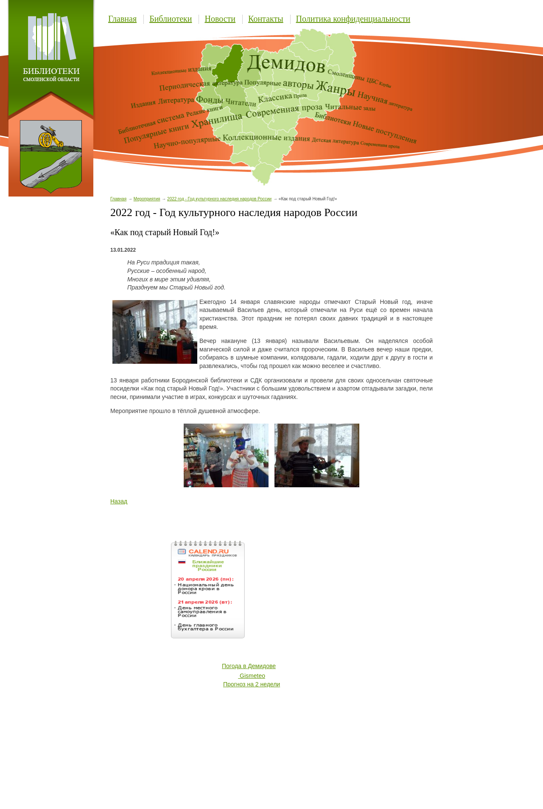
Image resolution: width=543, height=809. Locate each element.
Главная (122, 18)
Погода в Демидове (249, 666)
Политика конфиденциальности (353, 18)
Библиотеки (170, 18)
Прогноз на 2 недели (251, 684)
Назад (118, 501)
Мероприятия (147, 199)
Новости (219, 18)
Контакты (265, 18)
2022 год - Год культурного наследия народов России (219, 199)
